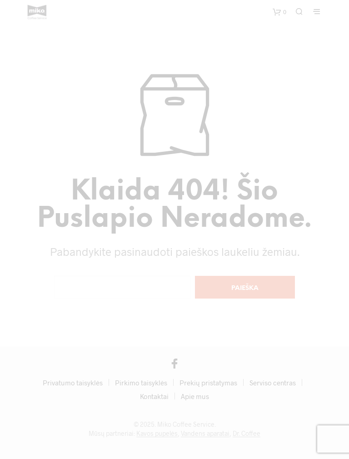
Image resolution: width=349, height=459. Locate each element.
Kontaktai (154, 396)
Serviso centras (272, 383)
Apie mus (195, 396)
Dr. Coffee (246, 433)
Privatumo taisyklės (73, 383)
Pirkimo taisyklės (141, 383)
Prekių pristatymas (208, 383)
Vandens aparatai (205, 433)
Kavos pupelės (157, 433)
